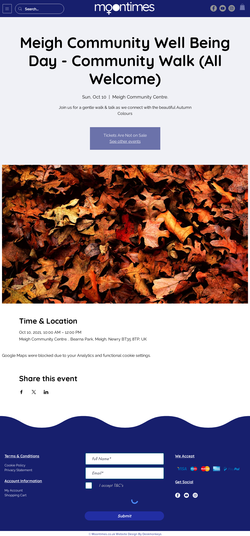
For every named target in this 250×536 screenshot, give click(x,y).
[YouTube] (222, 8)
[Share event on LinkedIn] (46, 392)
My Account (14, 490)
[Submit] (124, 515)
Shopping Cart (15, 495)
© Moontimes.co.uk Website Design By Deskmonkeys (125, 534)
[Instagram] (231, 8)
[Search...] (39, 9)
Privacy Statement (18, 470)
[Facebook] (213, 8)
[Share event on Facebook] (21, 392)
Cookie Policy (15, 465)
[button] (7, 8)
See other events (125, 141)
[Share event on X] (33, 392)
